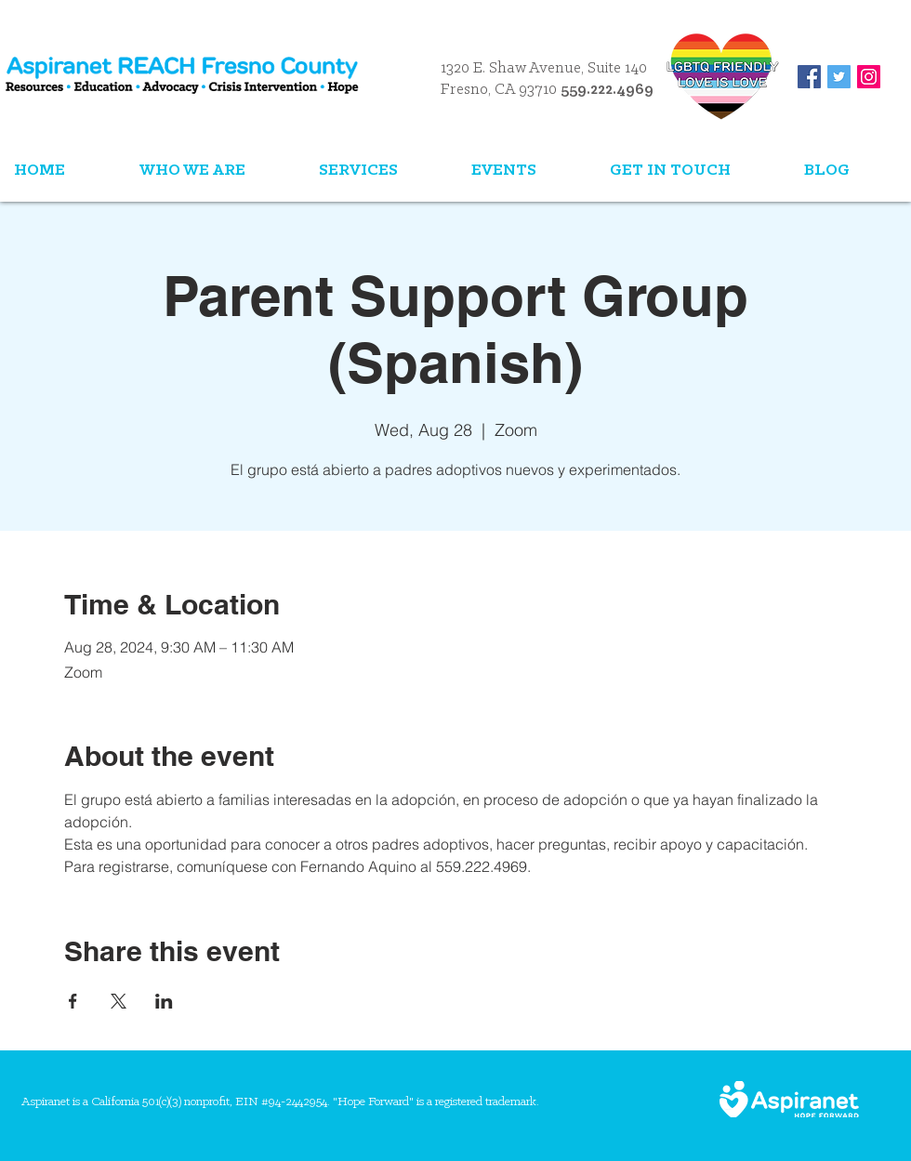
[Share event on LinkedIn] (164, 1001)
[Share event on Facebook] (73, 1001)
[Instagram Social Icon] (868, 76)
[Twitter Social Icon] (839, 76)
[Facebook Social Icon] (809, 76)
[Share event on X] (118, 1001)
